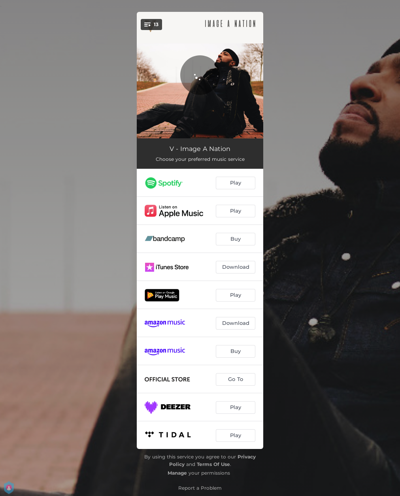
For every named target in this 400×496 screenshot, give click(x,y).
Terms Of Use (213, 464)
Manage (177, 473)
